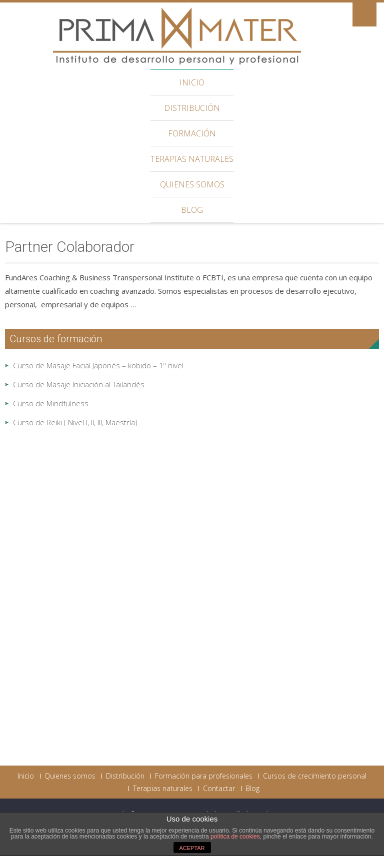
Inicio (192, 82)
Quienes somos (192, 184)
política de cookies (235, 836)
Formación (192, 133)
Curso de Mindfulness (50, 403)
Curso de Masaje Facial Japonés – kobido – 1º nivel (98, 365)
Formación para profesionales (203, 776)
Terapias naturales (192, 158)
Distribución (192, 107)
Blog (192, 209)
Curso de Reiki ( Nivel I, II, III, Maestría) (75, 422)
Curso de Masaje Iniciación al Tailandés (78, 384)
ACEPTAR (191, 848)
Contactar (219, 788)
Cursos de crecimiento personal (314, 776)
